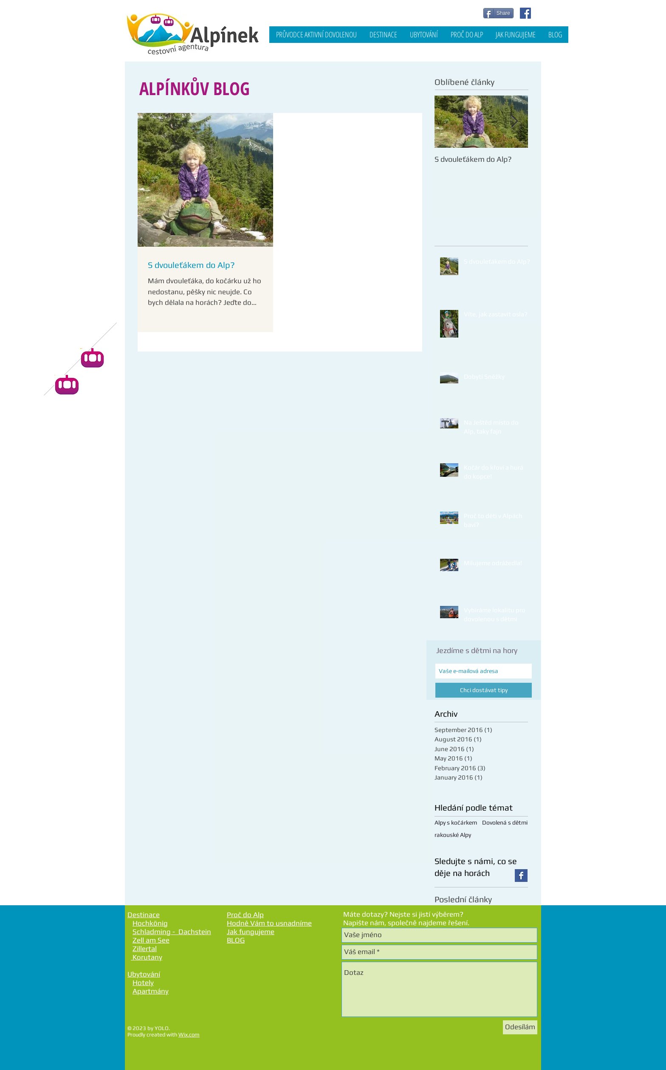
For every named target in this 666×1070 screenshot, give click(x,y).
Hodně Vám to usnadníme (269, 923)
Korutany (146, 957)
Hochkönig (150, 923)
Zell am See (151, 940)
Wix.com (189, 1034)
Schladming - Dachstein (172, 931)
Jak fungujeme (250, 931)
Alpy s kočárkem (456, 822)
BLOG (236, 940)
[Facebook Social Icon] (525, 13)
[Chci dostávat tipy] (483, 690)
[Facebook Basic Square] (521, 875)
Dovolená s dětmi (505, 822)
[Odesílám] (520, 1027)
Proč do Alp (245, 914)
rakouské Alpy (453, 834)
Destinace (143, 914)
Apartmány (151, 991)
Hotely (143, 982)
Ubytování (143, 974)
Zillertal (145, 948)
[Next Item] (514, 121)
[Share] (498, 13)
